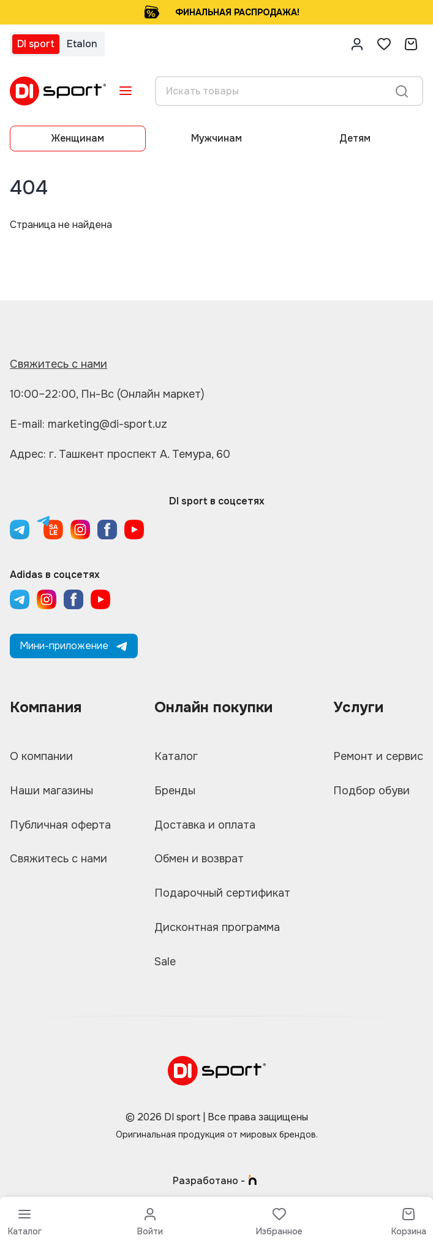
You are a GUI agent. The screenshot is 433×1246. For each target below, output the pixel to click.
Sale (165, 962)
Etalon (82, 43)
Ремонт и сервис (378, 756)
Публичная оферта (60, 825)
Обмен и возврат (199, 859)
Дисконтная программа (217, 928)
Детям (355, 138)
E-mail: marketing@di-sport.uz (89, 424)
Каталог (176, 756)
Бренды (174, 790)
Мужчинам (216, 138)
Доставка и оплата (204, 825)
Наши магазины (52, 790)
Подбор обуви (371, 790)
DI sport (36, 43)
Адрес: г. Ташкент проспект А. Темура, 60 (120, 454)
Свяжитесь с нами (58, 364)
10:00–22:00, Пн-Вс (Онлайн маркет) (107, 394)
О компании (41, 756)
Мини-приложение (74, 645)
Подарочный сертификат (222, 893)
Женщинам (77, 138)
